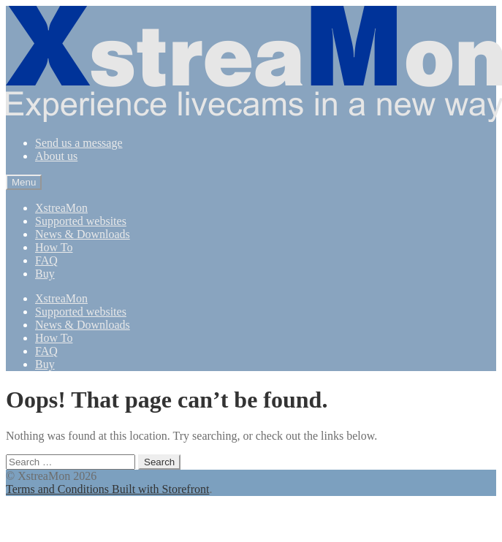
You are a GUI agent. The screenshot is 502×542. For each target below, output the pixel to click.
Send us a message (79, 143)
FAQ (46, 260)
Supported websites (80, 221)
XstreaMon (61, 208)
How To (53, 247)
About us (56, 156)
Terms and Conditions (59, 489)
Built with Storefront (160, 489)
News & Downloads (82, 234)
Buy (45, 273)
